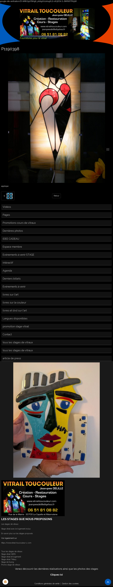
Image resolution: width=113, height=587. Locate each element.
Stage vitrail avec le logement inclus (16, 529)
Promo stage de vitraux (10, 565)
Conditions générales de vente (46, 584)
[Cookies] (5, 582)
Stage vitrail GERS (8, 554)
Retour (56, 196)
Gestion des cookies (70, 584)
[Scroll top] (108, 582)
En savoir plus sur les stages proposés (17, 533)
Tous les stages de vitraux (11, 551)
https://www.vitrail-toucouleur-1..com (16, 543)
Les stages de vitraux (9, 524)
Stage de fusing (7, 562)
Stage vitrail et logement (11, 557)
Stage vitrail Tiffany (8, 559)
